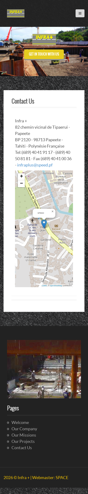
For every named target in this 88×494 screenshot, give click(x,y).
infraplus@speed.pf (35, 164)
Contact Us (21, 447)
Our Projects (23, 441)
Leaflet (44, 286)
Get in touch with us (44, 54)
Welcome (20, 422)
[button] (44, 224)
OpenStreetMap (56, 286)
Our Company (24, 428)
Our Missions (23, 435)
